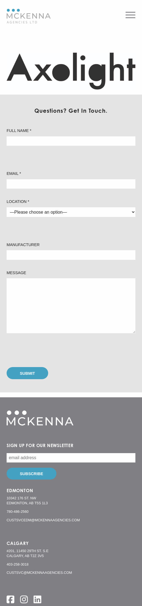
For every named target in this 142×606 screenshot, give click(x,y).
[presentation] (48, 350)
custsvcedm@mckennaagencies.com (43, 520)
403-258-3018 (18, 564)
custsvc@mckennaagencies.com (39, 573)
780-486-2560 (18, 511)
